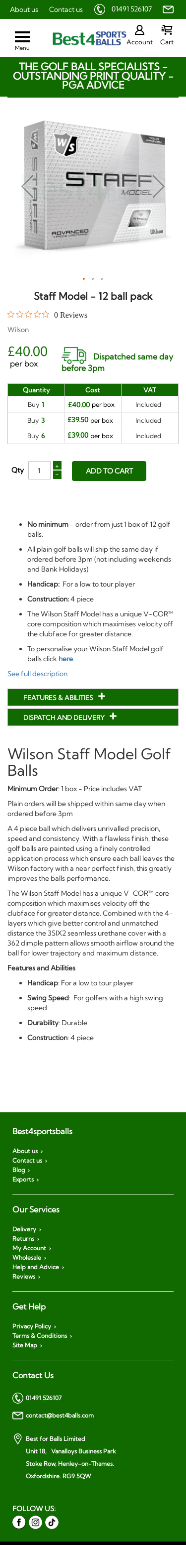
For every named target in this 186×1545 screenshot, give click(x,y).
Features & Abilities (59, 698)
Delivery (24, 1229)
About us (24, 9)
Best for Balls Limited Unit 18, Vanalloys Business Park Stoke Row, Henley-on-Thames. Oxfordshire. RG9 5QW (64, 1456)
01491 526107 (132, 8)
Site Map (24, 1345)
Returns (23, 1238)
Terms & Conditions (39, 1335)
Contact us (66, 9)
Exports (23, 1179)
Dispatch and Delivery (64, 717)
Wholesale (26, 1257)
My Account (29, 1248)
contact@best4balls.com (53, 1415)
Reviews (23, 1276)
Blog (18, 1170)
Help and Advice (35, 1267)
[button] (27, 186)
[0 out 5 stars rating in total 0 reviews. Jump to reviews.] (47, 314)
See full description (37, 673)
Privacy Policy (31, 1326)
